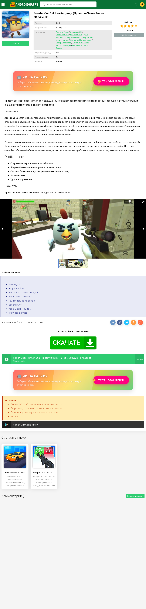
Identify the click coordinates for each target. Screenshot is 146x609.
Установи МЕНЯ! (111, 81)
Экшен (59, 48)
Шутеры (67, 45)
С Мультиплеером (80, 42)
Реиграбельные (63, 42)
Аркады (74, 32)
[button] (143, 201)
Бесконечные (62, 34)
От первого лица (80, 45)
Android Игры (62, 32)
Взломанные (76, 34)
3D (80, 32)
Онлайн (74, 40)
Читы (58, 45)
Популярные (85, 40)
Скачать (15, 43)
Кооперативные (71, 37)
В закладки (129, 35)
